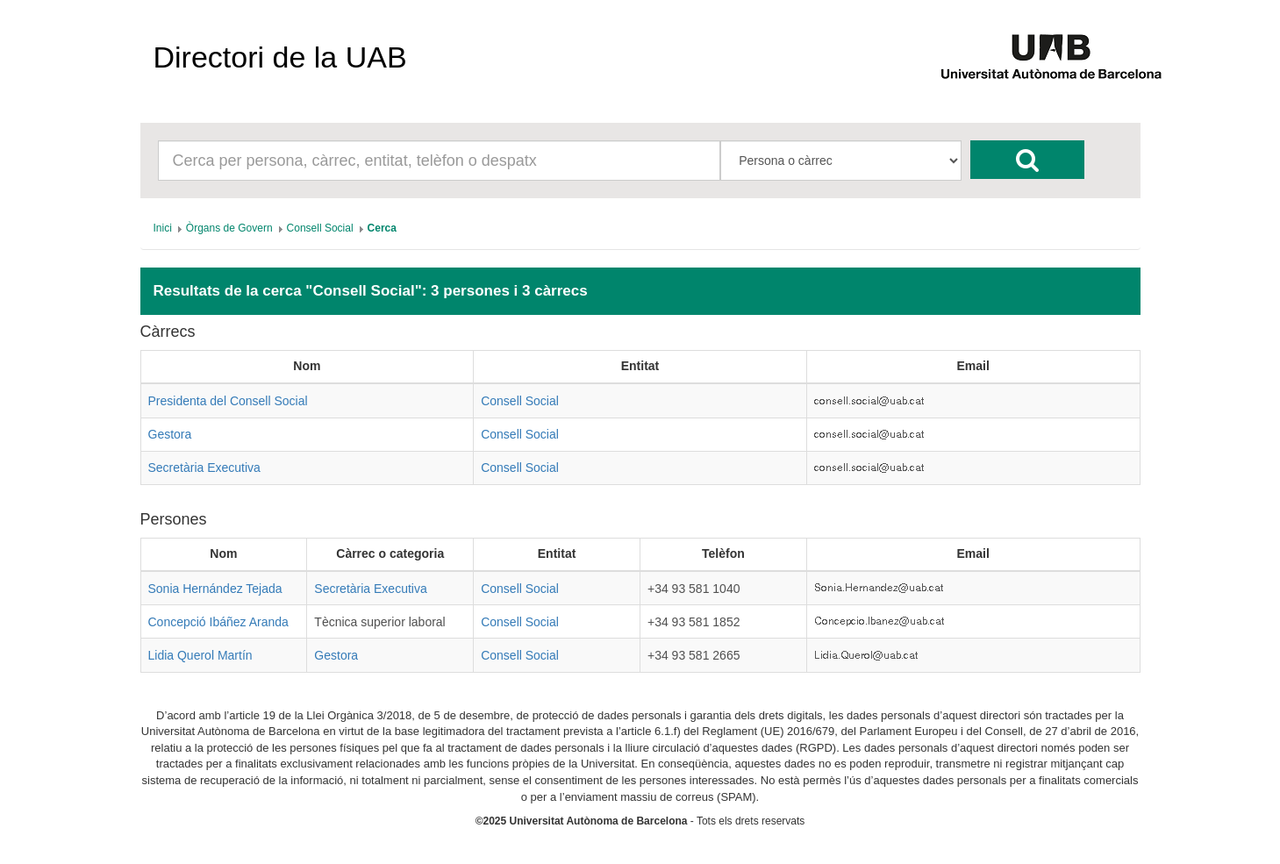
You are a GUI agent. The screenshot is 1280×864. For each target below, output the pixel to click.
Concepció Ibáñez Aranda (218, 622)
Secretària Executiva (204, 468)
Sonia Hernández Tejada (215, 589)
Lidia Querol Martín (200, 655)
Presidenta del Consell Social (228, 401)
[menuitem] (163, 228)
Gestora (170, 434)
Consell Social (520, 401)
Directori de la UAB (280, 57)
